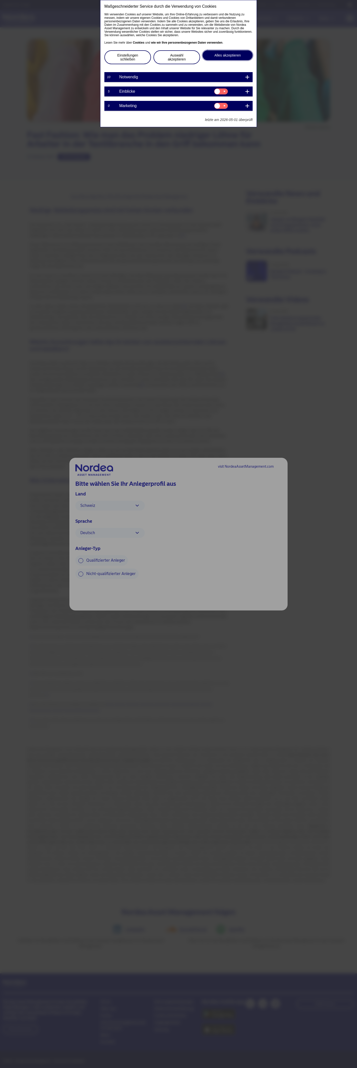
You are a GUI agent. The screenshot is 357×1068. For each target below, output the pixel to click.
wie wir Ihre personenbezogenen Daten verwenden (186, 42)
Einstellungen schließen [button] (127, 57)
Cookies (139, 42)
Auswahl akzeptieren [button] (177, 57)
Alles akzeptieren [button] (227, 55)
